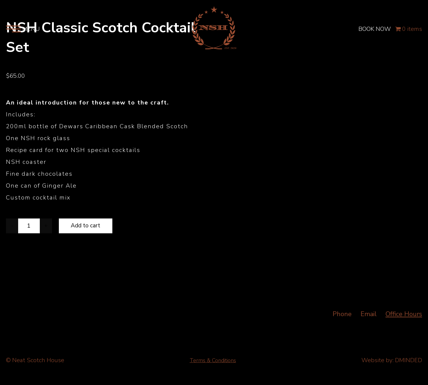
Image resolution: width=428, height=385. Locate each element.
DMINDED (408, 360)
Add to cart (85, 226)
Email (369, 314)
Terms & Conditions (213, 360)
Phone (342, 314)
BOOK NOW (374, 33)
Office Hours (403, 314)
